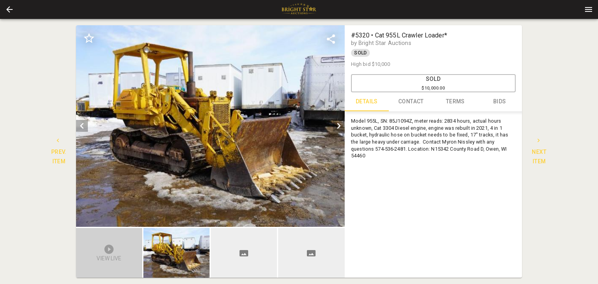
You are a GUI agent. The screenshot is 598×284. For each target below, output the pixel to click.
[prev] (82, 126)
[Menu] (588, 9)
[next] (339, 126)
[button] (9, 9)
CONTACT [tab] (411, 101)
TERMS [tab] (455, 101)
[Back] (9, 9)
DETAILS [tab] (367, 101)
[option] (210, 126)
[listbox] (210, 126)
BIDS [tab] (499, 101)
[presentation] (299, 9)
